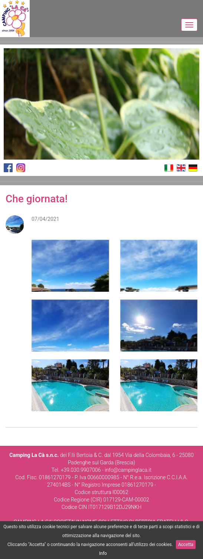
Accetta (185, 544)
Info (103, 553)
